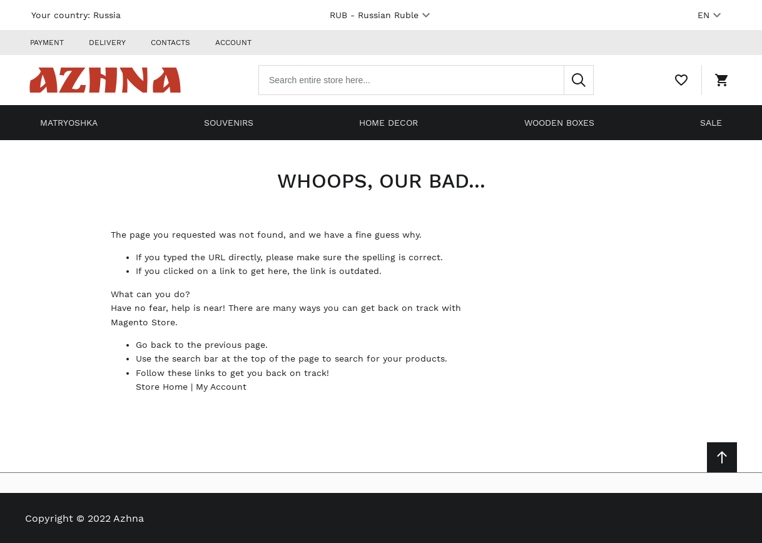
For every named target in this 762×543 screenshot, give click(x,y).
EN (711, 15)
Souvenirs (228, 123)
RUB (382, 15)
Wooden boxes (559, 123)
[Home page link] (105, 80)
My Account (221, 387)
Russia (107, 15)
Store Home (162, 387)
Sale (711, 123)
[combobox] (426, 80)
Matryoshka (69, 123)
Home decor (388, 123)
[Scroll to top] (722, 457)
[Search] (579, 80)
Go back (153, 345)
